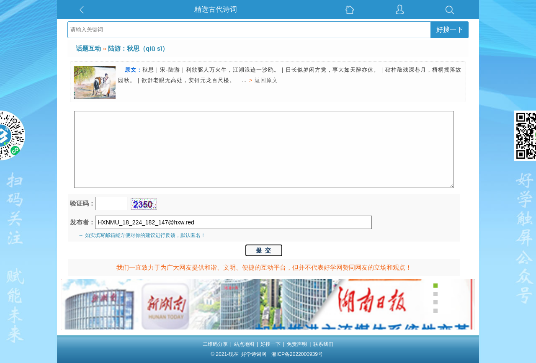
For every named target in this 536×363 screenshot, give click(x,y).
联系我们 (323, 344)
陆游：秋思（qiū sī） (138, 48)
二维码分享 (215, 344)
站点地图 (244, 344)
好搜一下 (449, 29)
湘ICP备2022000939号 (297, 354)
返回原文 (266, 80)
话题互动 (88, 48)
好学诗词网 (253, 354)
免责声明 (297, 344)
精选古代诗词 (215, 9)
